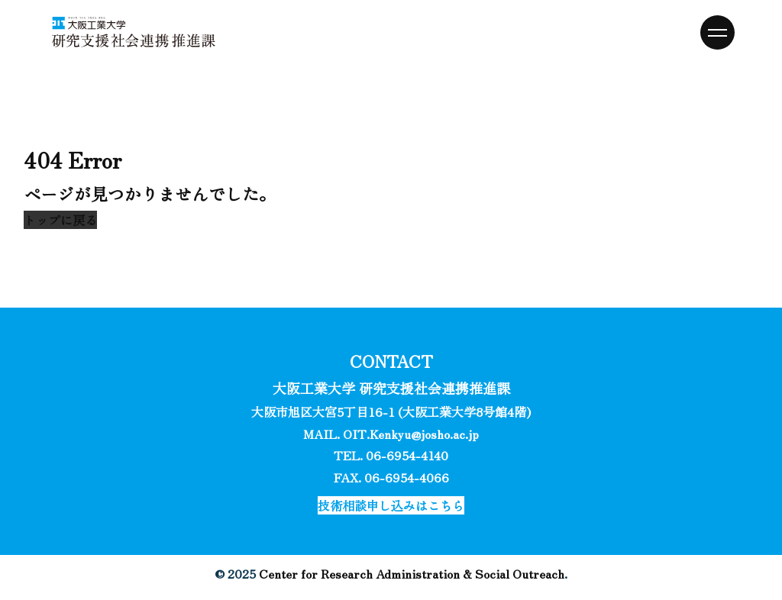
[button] (60, 220)
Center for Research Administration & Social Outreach (411, 573)
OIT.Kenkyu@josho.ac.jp (411, 433)
